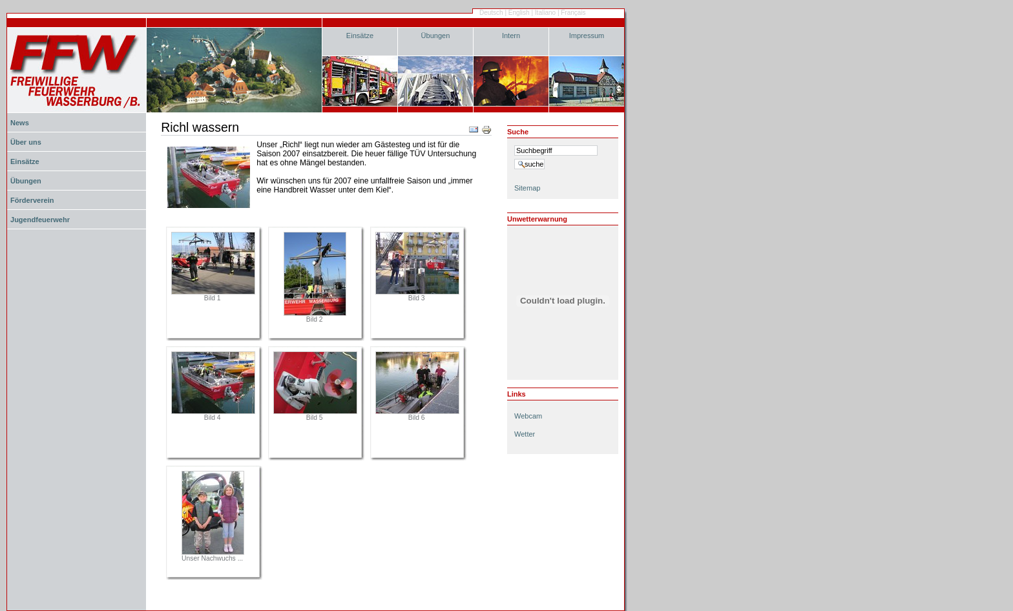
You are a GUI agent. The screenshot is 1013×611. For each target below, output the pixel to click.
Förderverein (32, 200)
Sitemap (527, 188)
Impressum (587, 35)
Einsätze (359, 35)
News (19, 123)
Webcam (528, 416)
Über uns (25, 142)
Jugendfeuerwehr (40, 219)
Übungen (435, 35)
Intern (511, 35)
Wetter (524, 434)
